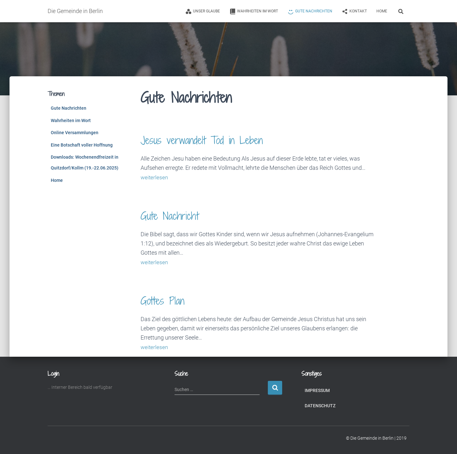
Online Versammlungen (74, 132)
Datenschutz (320, 405)
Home (381, 11)
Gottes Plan (167, 299)
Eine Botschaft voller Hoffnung (82, 145)
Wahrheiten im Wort (71, 120)
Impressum (317, 389)
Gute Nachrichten (68, 108)
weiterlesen (155, 177)
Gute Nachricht (175, 215)
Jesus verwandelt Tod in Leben (214, 139)
